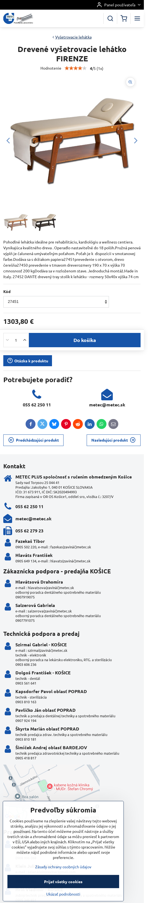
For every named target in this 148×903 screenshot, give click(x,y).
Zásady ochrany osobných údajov (63, 889)
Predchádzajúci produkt (33, 440)
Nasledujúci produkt (113, 440)
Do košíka (84, 340)
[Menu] (137, 18)
